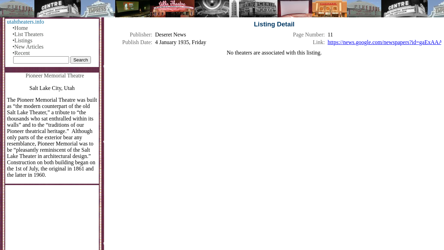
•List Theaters (27, 34)
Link (318, 42)
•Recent (21, 53)
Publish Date (136, 42)
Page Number (308, 35)
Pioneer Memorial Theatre (55, 75)
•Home (20, 28)
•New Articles (28, 47)
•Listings (22, 40)
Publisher (140, 35)
